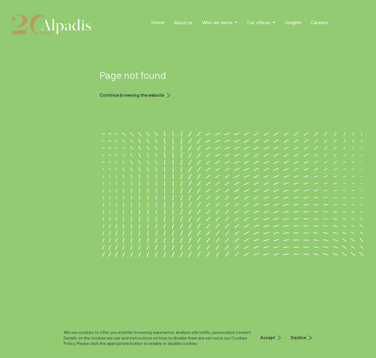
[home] (51, 24)
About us (183, 22)
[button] (219, 22)
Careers (319, 22)
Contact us (348, 22)
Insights (293, 22)
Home (157, 22)
